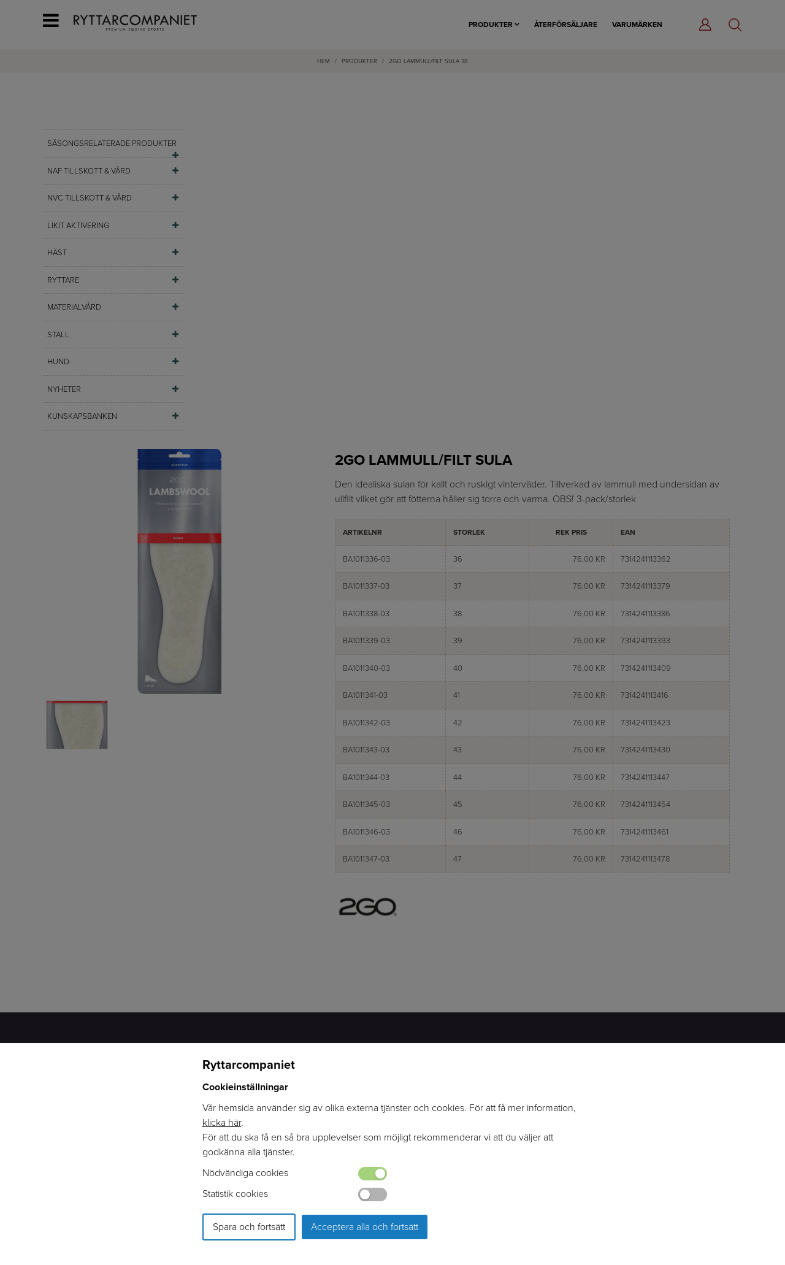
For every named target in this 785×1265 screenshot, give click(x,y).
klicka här (221, 1122)
